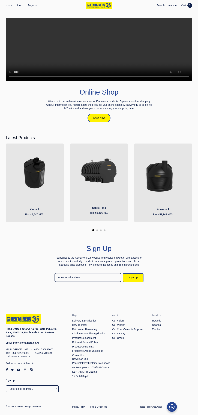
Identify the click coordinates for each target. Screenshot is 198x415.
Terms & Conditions (98, 407)
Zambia (156, 329)
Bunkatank (163, 209)
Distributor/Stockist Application (88, 333)
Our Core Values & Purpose (127, 329)
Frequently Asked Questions (87, 350)
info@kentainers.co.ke (26, 342)
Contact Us (78, 355)
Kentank (35, 209)
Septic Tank (99, 207)
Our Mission (118, 324)
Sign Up (133, 277)
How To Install (80, 324)
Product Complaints (83, 346)
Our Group (118, 338)
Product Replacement (84, 338)
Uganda (156, 324)
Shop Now (99, 117)
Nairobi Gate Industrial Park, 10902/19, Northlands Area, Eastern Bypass (31, 332)
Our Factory (118, 333)
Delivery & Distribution (84, 320)
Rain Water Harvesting (84, 329)
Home (9, 5)
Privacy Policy (78, 407)
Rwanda (156, 320)
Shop (19, 5)
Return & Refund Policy (85, 342)
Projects (32, 5)
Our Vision (118, 320)
